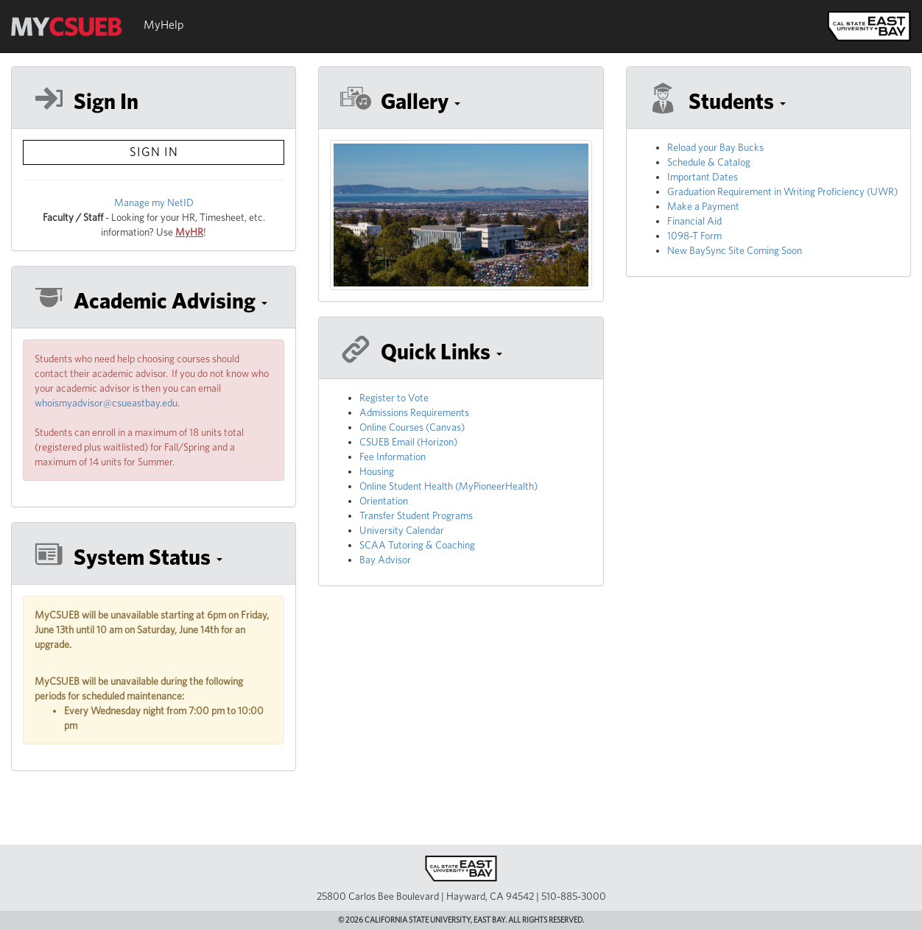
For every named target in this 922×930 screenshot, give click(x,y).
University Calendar (401, 530)
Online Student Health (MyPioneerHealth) (448, 486)
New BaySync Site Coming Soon (734, 250)
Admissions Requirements (414, 412)
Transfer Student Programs (416, 515)
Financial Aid (694, 221)
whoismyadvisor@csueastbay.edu (106, 403)
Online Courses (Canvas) (412, 427)
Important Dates (702, 177)
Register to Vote (394, 398)
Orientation (383, 501)
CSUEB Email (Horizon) (408, 442)
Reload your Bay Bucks (715, 147)
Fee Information (392, 456)
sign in (154, 151)
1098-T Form (694, 236)
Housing (376, 471)
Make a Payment (703, 206)
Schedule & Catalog (708, 162)
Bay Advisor (385, 560)
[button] (153, 301)
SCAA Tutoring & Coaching (417, 545)
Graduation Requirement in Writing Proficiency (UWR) (782, 191)
